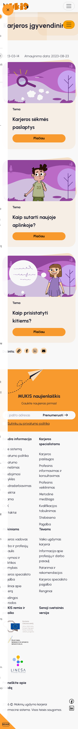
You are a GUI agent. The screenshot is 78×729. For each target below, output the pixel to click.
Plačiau (39, 138)
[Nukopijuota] (19, 351)
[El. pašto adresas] (19, 415)
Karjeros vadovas (15, 539)
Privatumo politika (15, 456)
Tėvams (45, 529)
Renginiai (45, 591)
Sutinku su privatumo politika (28, 423)
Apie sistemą (12, 449)
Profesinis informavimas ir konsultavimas (50, 471)
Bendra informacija (17, 439)
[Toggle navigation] (69, 6)
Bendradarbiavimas (16, 486)
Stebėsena (47, 517)
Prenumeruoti (55, 415)
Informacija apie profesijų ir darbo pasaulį (51, 556)
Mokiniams (10, 529)
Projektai (8, 492)
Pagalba (45, 524)
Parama (8, 499)
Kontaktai (9, 512)
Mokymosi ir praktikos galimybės (11, 563)
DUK (5, 506)
